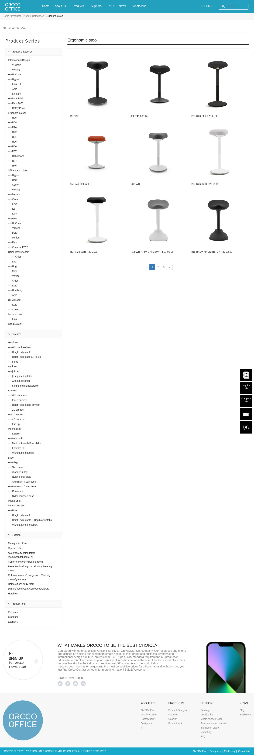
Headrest (13, 342)
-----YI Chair (14, 256)
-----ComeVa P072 (18, 247)
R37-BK (74, 110)
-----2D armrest (16, 409)
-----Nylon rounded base (21, 496)
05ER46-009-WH (79, 173)
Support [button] (96, 6)
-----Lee (12, 261)
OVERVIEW (147, 710)
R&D (111, 6)
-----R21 (12, 137)
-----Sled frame (16, 467)
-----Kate (12, 285)
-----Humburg (15, 290)
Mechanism (14, 428)
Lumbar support (16, 505)
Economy (13, 621)
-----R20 (12, 127)
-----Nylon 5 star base (19, 476)
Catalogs (205, 710)
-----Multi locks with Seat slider (24, 443)
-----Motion (13, 237)
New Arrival (15, 28)
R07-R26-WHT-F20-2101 (204, 173)
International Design (19, 60)
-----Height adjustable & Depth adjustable (30, 520)
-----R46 (12, 165)
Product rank (175, 723)
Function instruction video (214, 723)
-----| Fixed (13, 371)
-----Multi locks (16, 438)
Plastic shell (14, 500)
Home (46, 6)
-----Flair (12, 242)
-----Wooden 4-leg (17, 472)
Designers (146, 723)
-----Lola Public (16, 98)
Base (11, 457)
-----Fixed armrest (17, 400)
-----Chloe (13, 280)
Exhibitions (245, 714)
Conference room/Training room (25, 561)
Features (173, 714)
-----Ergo (12, 204)
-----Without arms (17, 395)
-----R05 (12, 117)
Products (16, 16)
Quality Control (149, 714)
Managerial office (17, 543)
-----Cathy (13, 184)
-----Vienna (14, 69)
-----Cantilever (15, 491)
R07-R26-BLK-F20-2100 (204, 110)
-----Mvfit (12, 271)
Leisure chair (15, 314)
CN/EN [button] (207, 6)
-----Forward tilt (16, 448)
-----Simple (14, 433)
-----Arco (12, 89)
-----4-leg (13, 462)
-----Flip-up (14, 424)
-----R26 (12, 141)
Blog (241, 710)
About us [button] (61, 6)
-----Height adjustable (19, 352)
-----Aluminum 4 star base (22, 481)
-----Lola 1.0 (14, 84)
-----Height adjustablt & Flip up (24, 356)
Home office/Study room (21, 584)
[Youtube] (75, 683)
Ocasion (172, 719)
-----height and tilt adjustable (23, 385)
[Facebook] (67, 683)
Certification (207, 714)
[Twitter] (60, 683)
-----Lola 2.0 (14, 93)
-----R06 (12, 146)
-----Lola (12, 319)
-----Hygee (13, 79)
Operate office (15, 548)
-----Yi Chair (14, 65)
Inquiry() (246, 387)
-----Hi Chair (14, 74)
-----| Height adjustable (20, 376)
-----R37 (12, 161)
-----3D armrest (16, 414)
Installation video (210, 727)
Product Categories (33, 16)
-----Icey (12, 213)
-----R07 (12, 151)
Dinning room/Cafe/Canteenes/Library (28, 588)
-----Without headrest (19, 347)
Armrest (12, 390)
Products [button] (79, 6)
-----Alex (12, 218)
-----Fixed (13, 361)
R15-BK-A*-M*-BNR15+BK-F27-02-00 (211, 236)
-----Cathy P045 (16, 108)
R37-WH (135, 173)
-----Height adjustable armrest (24, 404)
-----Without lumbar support (22, 524)
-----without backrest (19, 380)
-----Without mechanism (21, 452)
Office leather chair (18, 252)
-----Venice (13, 276)
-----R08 (12, 122)
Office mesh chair (17, 170)
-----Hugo (13, 266)
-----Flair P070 (15, 103)
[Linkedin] (83, 683)
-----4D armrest (16, 419)
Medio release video (211, 719)
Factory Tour (148, 719)
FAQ (203, 736)
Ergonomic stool (17, 113)
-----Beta (12, 232)
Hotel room (14, 593)
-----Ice (11, 208)
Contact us (139, 6)
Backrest (13, 366)
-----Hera (13, 180)
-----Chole (13, 309)
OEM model (14, 300)
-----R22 (12, 132)
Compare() (246, 400)
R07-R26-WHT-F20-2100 (83, 236)
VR (142, 727)
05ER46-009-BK (139, 110)
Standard (13, 616)
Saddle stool (15, 324)
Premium (13, 612)
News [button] (123, 6)
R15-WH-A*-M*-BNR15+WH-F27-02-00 (152, 236)
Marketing (206, 732)
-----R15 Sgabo (16, 156)
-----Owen (13, 199)
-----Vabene (14, 228)
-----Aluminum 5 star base (22, 486)
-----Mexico (14, 194)
